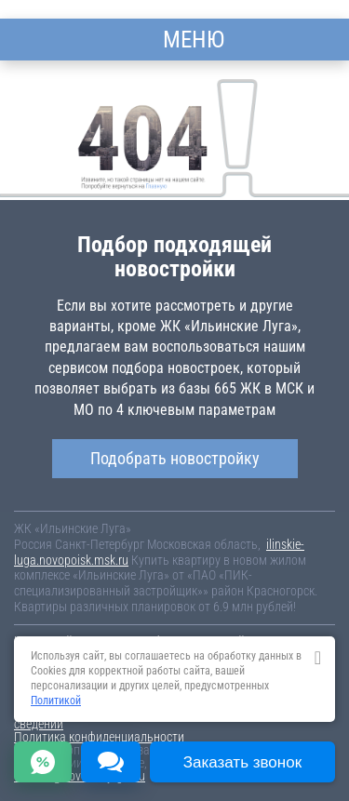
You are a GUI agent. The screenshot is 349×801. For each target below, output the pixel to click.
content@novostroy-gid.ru (79, 775)
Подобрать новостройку (175, 458)
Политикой (56, 700)
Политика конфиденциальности (99, 736)
